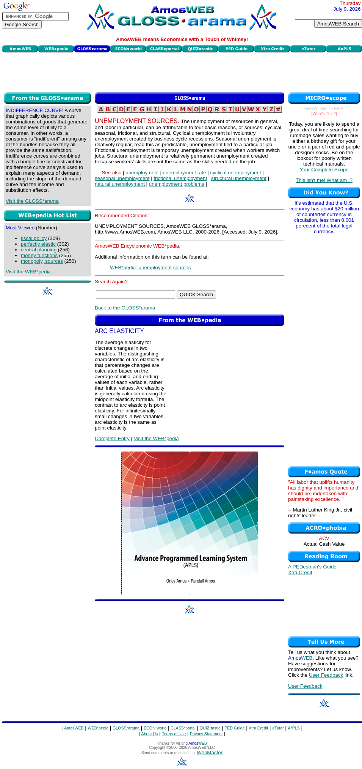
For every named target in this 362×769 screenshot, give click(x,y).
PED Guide (234, 728)
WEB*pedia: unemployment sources (150, 267)
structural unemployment (238, 178)
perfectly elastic (38, 244)
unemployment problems (176, 184)
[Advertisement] (182, 71)
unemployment (141, 172)
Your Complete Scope (323, 169)
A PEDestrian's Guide (312, 567)
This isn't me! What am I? (324, 180)
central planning (38, 250)
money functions (39, 255)
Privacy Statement (206, 733)
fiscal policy (34, 238)
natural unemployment (120, 184)
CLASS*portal (183, 728)
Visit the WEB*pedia (28, 272)
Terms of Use (174, 733)
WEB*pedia (98, 728)
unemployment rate (184, 172)
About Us (149, 733)
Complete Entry (112, 438)
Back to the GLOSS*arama (125, 308)
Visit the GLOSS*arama (32, 201)
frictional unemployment (180, 178)
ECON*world (155, 728)
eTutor (278, 728)
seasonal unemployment (122, 178)
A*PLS (293, 728)
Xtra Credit (300, 572)
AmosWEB (74, 728)
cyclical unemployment (235, 172)
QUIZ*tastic (210, 728)
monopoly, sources (42, 261)
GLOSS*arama (126, 728)
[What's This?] (324, 113)
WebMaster (210, 752)
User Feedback (326, 675)
